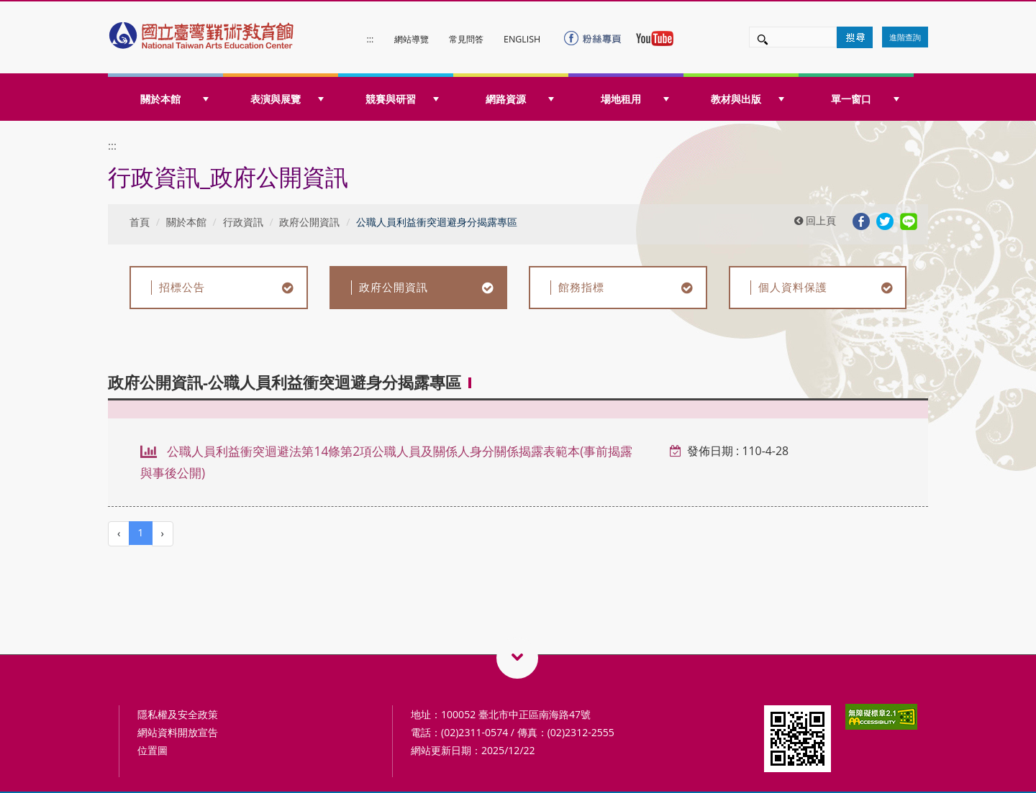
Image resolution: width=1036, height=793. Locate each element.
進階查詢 (905, 37)
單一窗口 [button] (865, 99)
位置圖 (152, 750)
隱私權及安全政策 (177, 714)
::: (370, 39)
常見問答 (466, 39)
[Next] (162, 533)
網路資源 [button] (520, 99)
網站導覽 (411, 39)
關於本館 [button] (174, 99)
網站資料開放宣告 (177, 732)
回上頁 (815, 220)
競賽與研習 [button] (402, 99)
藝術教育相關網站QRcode (517, 658)
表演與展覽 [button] (287, 99)
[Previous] (119, 533)
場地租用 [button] (635, 99)
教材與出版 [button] (747, 99)
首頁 (140, 222)
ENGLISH (522, 39)
